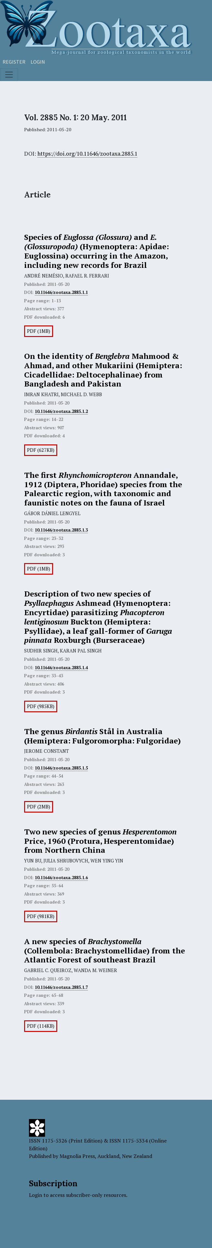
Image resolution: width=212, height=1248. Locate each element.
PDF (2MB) (38, 807)
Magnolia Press (77, 1156)
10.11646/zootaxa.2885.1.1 (61, 292)
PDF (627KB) (40, 450)
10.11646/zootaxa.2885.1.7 (61, 987)
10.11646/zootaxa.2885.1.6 (61, 877)
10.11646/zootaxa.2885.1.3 (61, 530)
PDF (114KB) (40, 1026)
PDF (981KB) (40, 916)
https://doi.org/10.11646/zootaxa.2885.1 (87, 153)
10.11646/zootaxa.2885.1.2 (61, 411)
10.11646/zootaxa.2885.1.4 (61, 667)
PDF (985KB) (40, 706)
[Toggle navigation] (9, 74)
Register (14, 62)
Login (38, 62)
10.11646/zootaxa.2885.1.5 (61, 768)
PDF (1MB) (38, 331)
